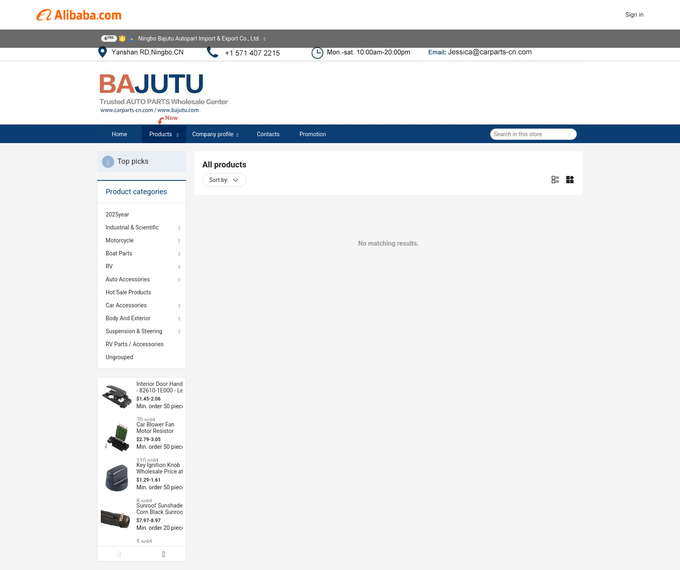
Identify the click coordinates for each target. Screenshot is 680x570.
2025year (117, 214)
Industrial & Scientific (132, 227)
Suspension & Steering (134, 331)
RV (109, 266)
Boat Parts (119, 253)
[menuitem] (142, 214)
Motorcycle (120, 240)
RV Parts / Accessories (135, 344)
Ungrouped (119, 357)
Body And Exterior (128, 318)
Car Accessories (126, 305)
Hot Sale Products (128, 292)
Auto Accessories (128, 279)
